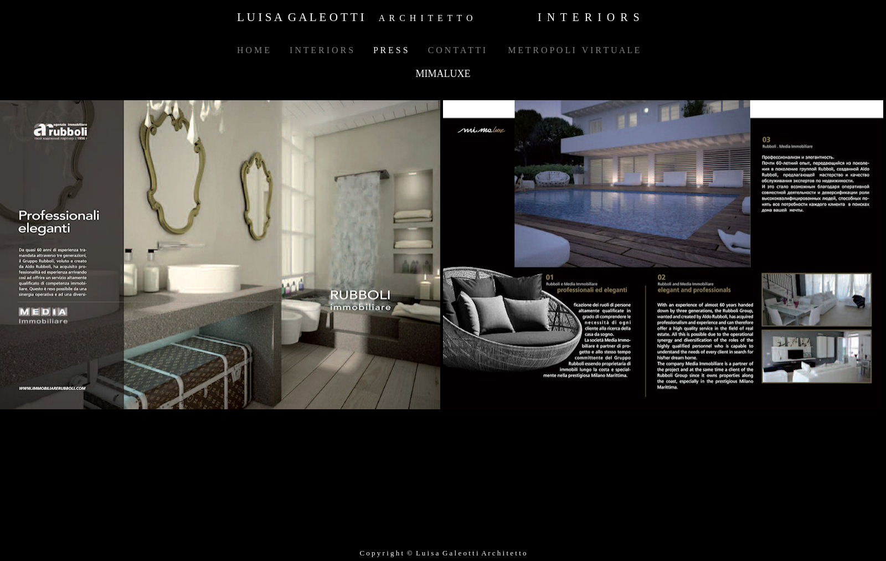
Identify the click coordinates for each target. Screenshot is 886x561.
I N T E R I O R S (323, 50)
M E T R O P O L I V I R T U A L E (573, 50)
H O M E (253, 50)
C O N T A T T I (457, 50)
